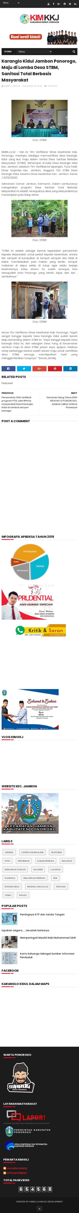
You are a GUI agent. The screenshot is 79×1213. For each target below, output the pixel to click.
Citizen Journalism (32, 852)
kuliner (38, 869)
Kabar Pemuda (45, 861)
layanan (55, 869)
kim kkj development (51, 1202)
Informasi (23, 861)
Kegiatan (67, 861)
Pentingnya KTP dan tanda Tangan (42, 914)
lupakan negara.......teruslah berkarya (25, 930)
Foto (7, 861)
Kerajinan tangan (15, 869)
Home (8, 51)
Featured (52, 85)
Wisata (23, 895)
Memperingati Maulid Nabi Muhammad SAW (48, 937)
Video (8, 895)
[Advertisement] (39, 468)
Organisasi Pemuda (34, 878)
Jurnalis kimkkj (17, 1168)
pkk (55, 878)
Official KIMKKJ (17, 1173)
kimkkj (33, 1202)
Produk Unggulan (37, 886)
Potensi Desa (12, 886)
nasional (10, 878)
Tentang (61, 886)
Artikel (9, 852)
